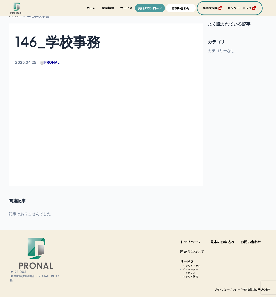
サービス (126, 8)
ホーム (91, 8)
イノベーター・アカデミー (190, 271)
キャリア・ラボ (192, 265)
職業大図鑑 (213, 8)
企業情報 (108, 8)
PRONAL (50, 62)
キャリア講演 (190, 276)
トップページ (190, 241)
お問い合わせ (181, 8)
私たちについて (192, 251)
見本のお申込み (222, 241)
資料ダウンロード (150, 8)
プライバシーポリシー (227, 289)
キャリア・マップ (242, 8)
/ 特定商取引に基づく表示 (255, 289)
